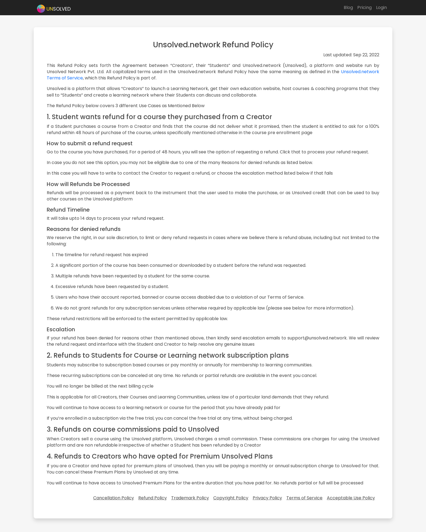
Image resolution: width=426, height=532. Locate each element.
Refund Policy (152, 498)
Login (381, 7)
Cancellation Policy (113, 498)
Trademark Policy (190, 498)
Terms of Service (304, 498)
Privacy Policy (267, 498)
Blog (348, 7)
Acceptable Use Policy (351, 498)
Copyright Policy (230, 498)
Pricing (364, 7)
